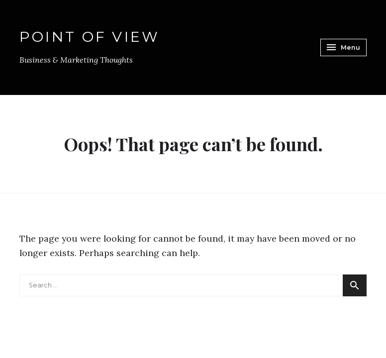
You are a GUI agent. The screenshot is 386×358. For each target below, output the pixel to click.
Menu (342, 47)
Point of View (89, 37)
